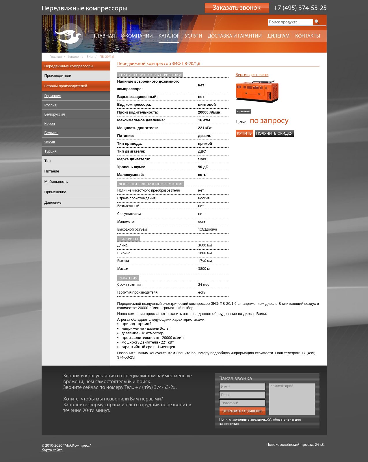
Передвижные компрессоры (68, 66)
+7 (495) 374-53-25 (300, 8)
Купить (244, 133)
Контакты (307, 36)
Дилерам (278, 36)
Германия (52, 96)
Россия (50, 105)
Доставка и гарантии (235, 36)
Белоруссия (54, 114)
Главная (104, 36)
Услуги (193, 36)
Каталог (169, 36)
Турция (50, 151)
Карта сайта (52, 450)
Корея (49, 123)
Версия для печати (252, 75)
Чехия (49, 142)
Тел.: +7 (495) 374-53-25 (150, 387)
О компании (137, 36)
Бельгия (51, 133)
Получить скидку (274, 133)
